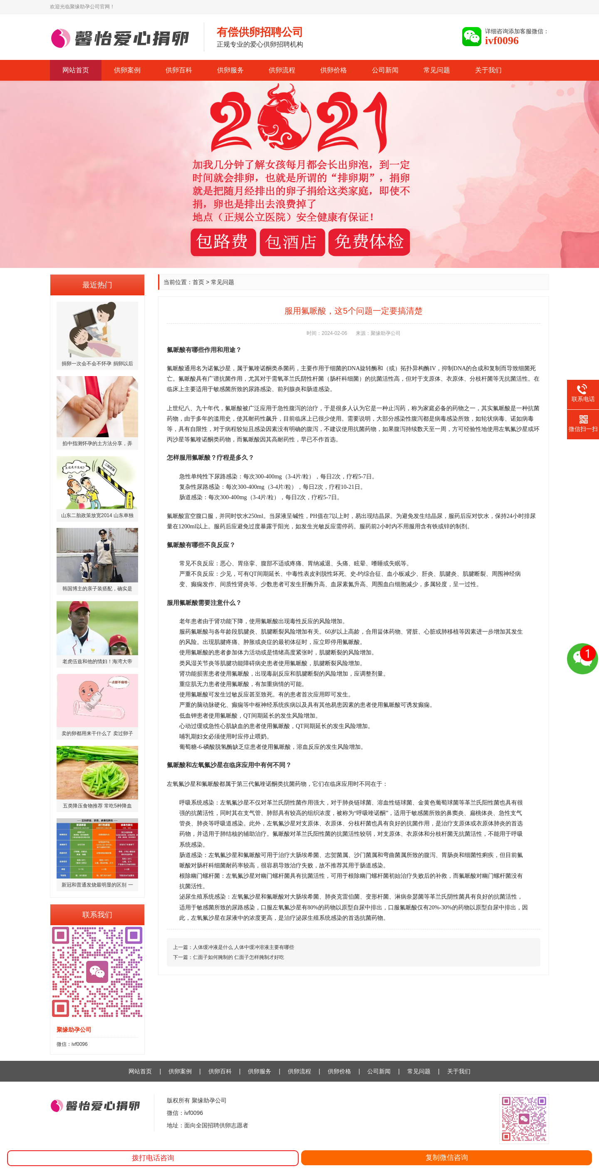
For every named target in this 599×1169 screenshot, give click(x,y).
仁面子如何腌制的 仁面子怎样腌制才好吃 (238, 957)
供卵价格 (333, 70)
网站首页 (75, 70)
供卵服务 (230, 70)
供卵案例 (127, 70)
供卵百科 (179, 70)
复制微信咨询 (447, 1158)
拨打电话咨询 (153, 1158)
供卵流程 (282, 70)
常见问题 (436, 70)
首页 (198, 282)
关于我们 (488, 70)
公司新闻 (385, 70)
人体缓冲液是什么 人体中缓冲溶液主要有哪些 (243, 947)
